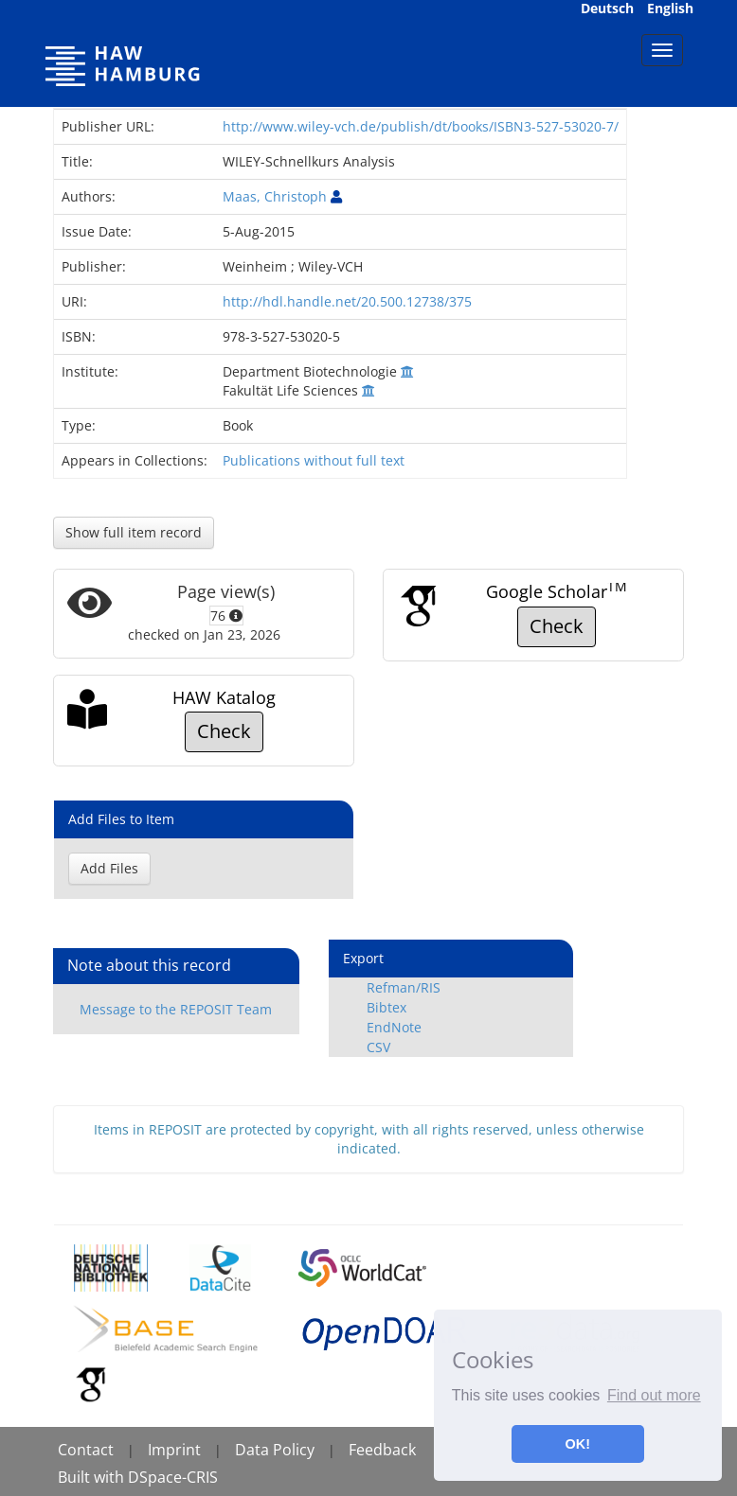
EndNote (394, 1027)
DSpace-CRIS (173, 1477)
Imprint (174, 1449)
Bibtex (386, 1007)
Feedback (382, 1449)
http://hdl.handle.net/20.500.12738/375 (347, 301)
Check (557, 626)
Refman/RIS (403, 987)
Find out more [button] (654, 1395)
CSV (378, 1047)
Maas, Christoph (275, 196)
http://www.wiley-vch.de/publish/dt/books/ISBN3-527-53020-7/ (421, 126)
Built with (93, 1477)
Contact (86, 1449)
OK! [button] (578, 1444)
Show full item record (133, 532)
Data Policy (275, 1449)
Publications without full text (313, 460)
